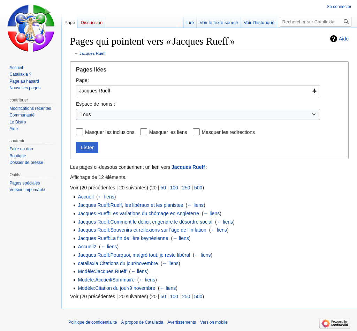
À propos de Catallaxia (142, 322)
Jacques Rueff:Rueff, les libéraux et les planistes (130, 205)
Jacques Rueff (92, 53)
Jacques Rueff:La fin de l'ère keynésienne (123, 238)
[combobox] (198, 90)
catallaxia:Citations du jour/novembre (118, 263)
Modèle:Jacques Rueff (102, 271)
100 (174, 187)
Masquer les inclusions (110, 132)
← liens (106, 197)
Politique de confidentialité (92, 322)
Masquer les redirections (228, 132)
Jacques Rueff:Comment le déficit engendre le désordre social (145, 222)
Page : (83, 80)
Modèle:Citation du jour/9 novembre (116, 288)
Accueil (85, 197)
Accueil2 (87, 246)
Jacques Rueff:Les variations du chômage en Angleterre (138, 213)
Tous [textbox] (86, 114)
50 (163, 187)
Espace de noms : (95, 104)
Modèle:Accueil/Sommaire (106, 280)
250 (186, 187)
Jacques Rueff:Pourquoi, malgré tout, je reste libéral (134, 255)
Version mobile (214, 322)
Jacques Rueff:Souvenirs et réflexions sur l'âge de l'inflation (142, 230)
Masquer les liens (168, 132)
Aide (344, 39)
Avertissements (181, 322)
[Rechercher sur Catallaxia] (315, 22)
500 (198, 187)
